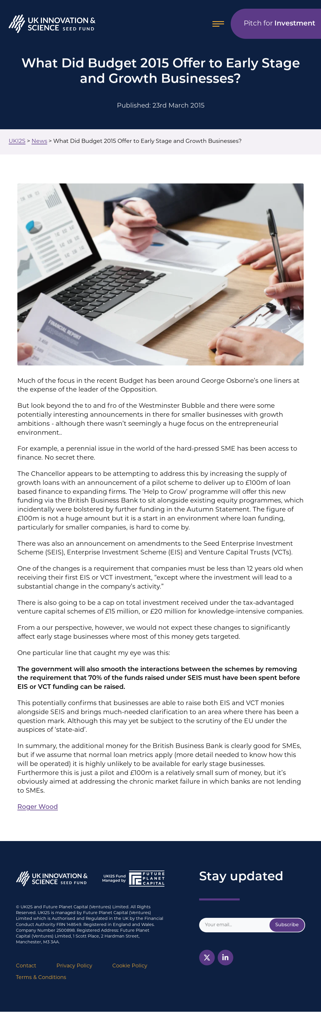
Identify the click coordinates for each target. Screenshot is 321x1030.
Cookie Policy (129, 966)
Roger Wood (37, 807)
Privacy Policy (74, 966)
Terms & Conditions (41, 977)
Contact (26, 966)
